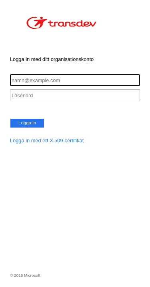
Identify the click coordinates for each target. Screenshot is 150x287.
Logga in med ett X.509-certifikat (47, 141)
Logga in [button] (27, 122)
